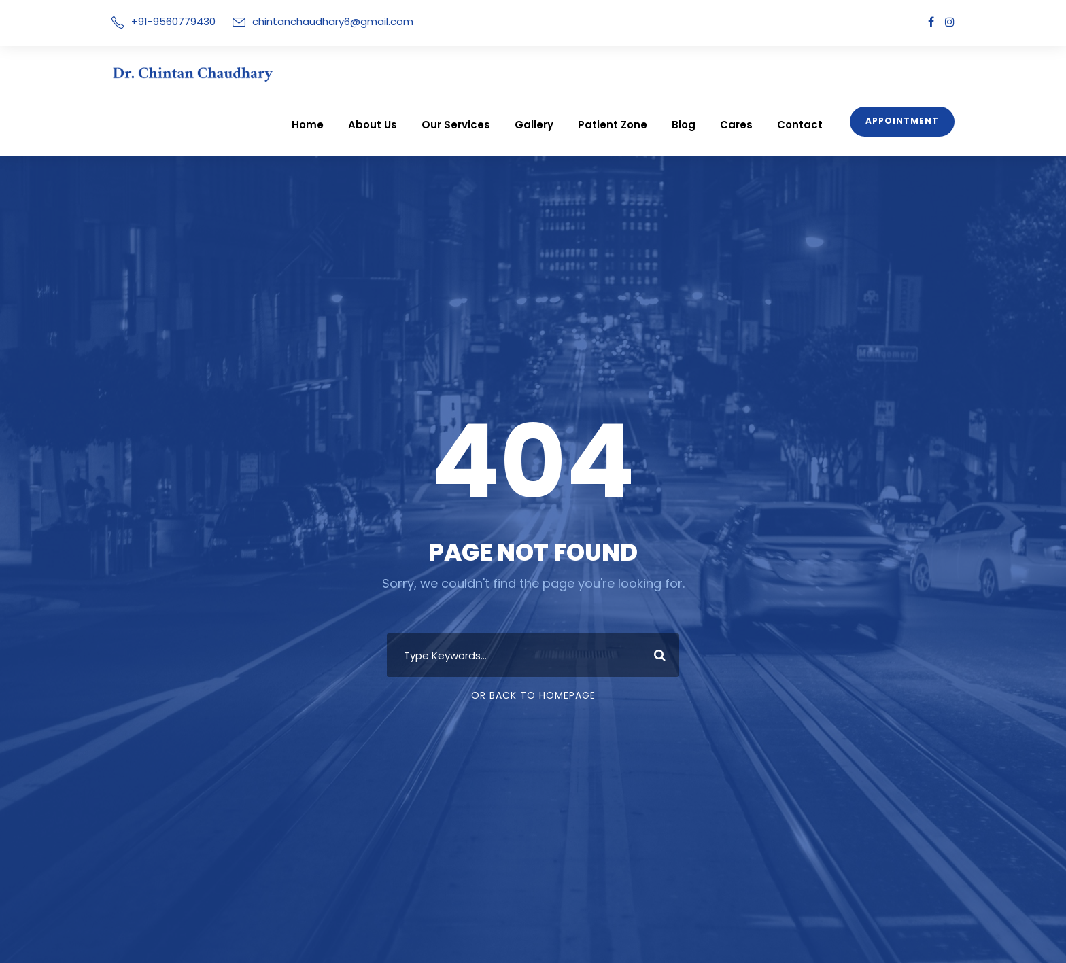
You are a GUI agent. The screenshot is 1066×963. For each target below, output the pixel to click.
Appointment (905, 69)
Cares (752, 73)
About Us (412, 73)
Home (351, 73)
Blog (702, 73)
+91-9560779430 (170, 21)
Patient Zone (636, 73)
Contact (810, 73)
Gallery (564, 73)
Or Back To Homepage (533, 670)
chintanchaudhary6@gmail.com (316, 21)
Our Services (490, 73)
